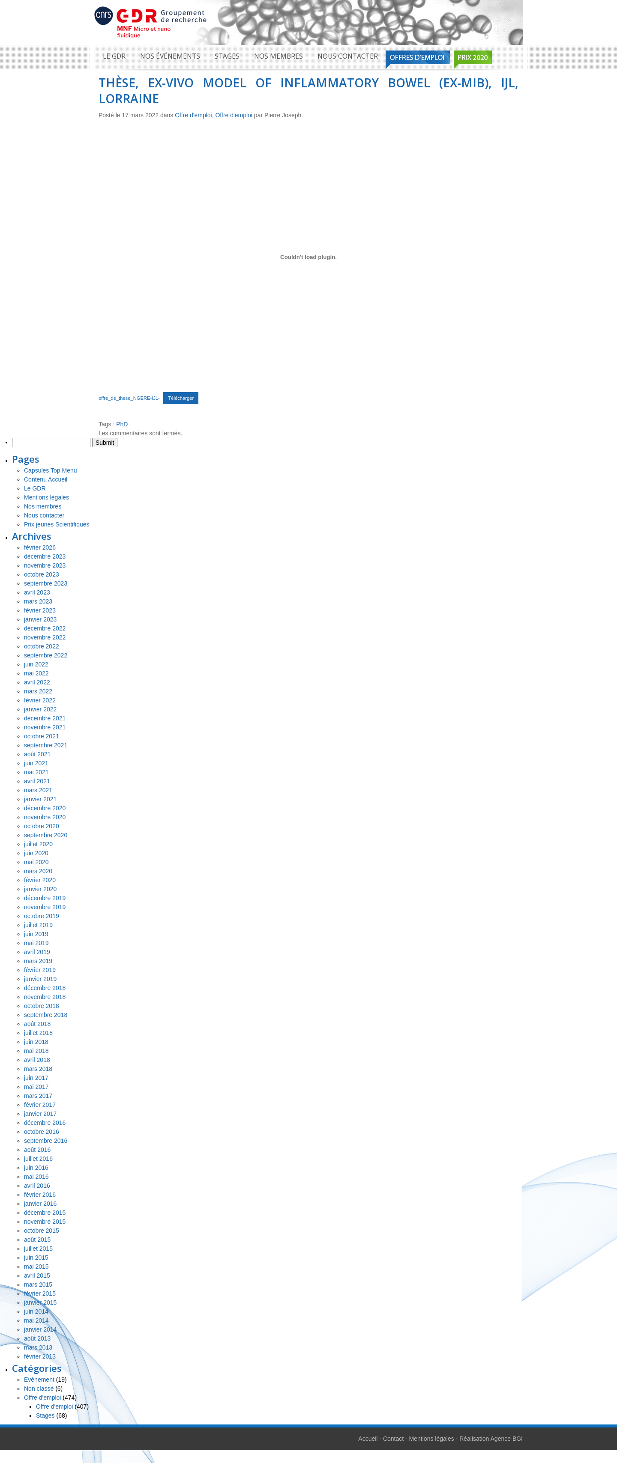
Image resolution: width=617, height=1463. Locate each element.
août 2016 (37, 1149)
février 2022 (40, 700)
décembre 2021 (45, 718)
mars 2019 (38, 960)
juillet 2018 (38, 1032)
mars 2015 (38, 1284)
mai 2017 (36, 1086)
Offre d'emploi (193, 115)
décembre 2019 (45, 898)
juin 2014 (36, 1311)
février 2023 (40, 610)
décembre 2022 (45, 628)
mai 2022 (36, 673)
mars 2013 (38, 1347)
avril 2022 (37, 682)
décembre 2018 (45, 987)
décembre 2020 (45, 808)
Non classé (39, 1388)
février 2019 (40, 969)
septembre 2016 (45, 1140)
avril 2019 (37, 952)
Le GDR (114, 56)
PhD (122, 424)
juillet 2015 (38, 1248)
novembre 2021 (45, 727)
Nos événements (170, 56)
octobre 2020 (41, 826)
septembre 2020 (45, 835)
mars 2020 (38, 871)
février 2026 (40, 547)
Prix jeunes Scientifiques (57, 524)
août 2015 (37, 1239)
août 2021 (37, 754)
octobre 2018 (41, 1005)
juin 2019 (36, 934)
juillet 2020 (38, 844)
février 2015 (40, 1293)
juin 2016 (36, 1167)
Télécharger (181, 398)
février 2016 (40, 1194)
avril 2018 (37, 1059)
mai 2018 (36, 1050)
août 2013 (37, 1338)
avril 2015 (37, 1275)
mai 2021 (36, 772)
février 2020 (40, 880)
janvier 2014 (40, 1329)
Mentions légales (46, 497)
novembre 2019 (45, 907)
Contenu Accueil (45, 479)
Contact (393, 1438)
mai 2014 (36, 1320)
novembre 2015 (45, 1221)
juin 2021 (36, 763)
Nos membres (278, 56)
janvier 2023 (40, 619)
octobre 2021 (41, 736)
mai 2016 (36, 1176)
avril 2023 (37, 592)
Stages (227, 56)
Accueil (367, 1438)
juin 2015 (36, 1257)
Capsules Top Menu (50, 470)
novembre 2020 (45, 817)
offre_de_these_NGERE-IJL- (129, 398)
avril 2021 (37, 781)
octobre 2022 (41, 646)
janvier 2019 (40, 978)
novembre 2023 (45, 565)
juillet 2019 (38, 925)
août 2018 (37, 1023)
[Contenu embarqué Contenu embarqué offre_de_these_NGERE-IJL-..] (308, 256)
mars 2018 (38, 1068)
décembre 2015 (45, 1212)
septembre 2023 (45, 583)
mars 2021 (38, 790)
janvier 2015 (40, 1302)
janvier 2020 (40, 889)
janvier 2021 (40, 799)
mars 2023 (38, 601)
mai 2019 (36, 943)
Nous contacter (347, 56)
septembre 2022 (45, 655)
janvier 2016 (40, 1203)
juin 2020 (36, 853)
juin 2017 (36, 1077)
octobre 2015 (41, 1230)
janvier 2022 (40, 709)
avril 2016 (37, 1185)
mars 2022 (38, 691)
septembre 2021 (45, 745)
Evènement (39, 1379)
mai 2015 (36, 1266)
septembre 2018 (45, 1014)
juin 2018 (36, 1041)
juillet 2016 (38, 1158)
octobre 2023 (41, 574)
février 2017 (40, 1104)
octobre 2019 (41, 916)
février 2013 (40, 1356)
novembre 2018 (45, 996)
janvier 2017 (40, 1113)
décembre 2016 (45, 1122)
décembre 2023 (45, 556)
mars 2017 (38, 1095)
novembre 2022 (45, 637)
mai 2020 (36, 862)
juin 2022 (36, 664)
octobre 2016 (41, 1131)
